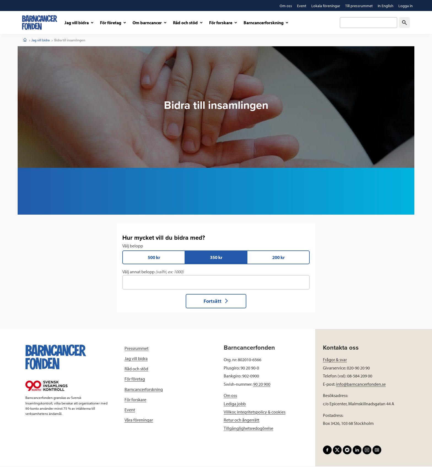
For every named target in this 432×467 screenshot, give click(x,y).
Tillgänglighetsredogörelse (248, 428)
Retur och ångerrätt (241, 420)
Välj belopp (216, 254)
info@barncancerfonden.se (361, 384)
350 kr (216, 257)
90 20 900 (261, 384)
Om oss (230, 396)
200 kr (278, 257)
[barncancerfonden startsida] (39, 22)
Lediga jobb (235, 404)
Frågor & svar (335, 360)
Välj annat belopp (216, 279)
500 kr (154, 257)
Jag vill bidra (40, 40)
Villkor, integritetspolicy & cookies (254, 412)
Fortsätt (216, 301)
